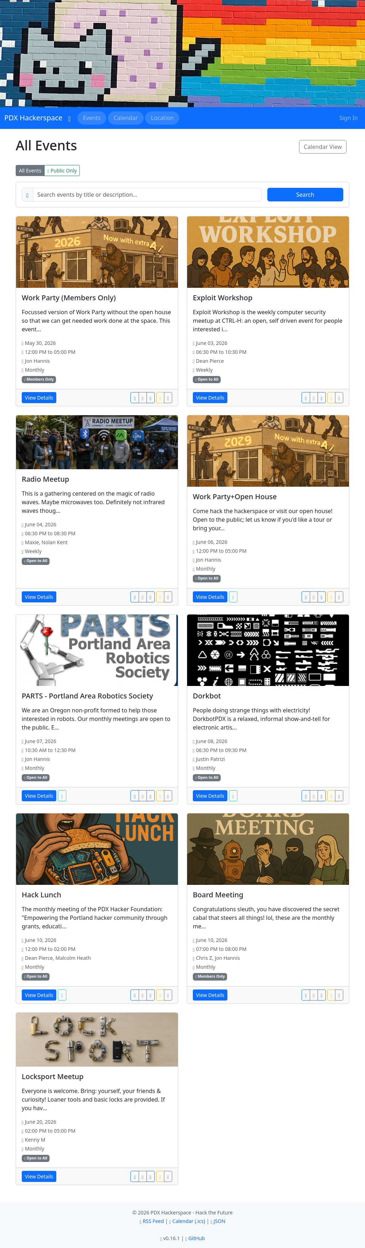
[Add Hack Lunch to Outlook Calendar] (150, 995)
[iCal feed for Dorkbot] (339, 795)
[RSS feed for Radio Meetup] (160, 596)
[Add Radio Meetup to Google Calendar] (134, 596)
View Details (39, 397)
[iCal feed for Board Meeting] (339, 995)
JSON (219, 1221)
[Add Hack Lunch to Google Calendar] (134, 995)
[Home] (69, 118)
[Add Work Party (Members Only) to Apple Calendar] (143, 397)
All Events (30, 170)
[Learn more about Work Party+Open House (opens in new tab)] (233, 596)
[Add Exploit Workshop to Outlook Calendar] (322, 397)
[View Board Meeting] (268, 849)
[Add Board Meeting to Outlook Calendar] (322, 995)
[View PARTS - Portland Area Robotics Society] (97, 650)
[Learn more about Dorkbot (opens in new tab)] (233, 795)
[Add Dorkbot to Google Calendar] (306, 795)
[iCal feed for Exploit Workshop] (339, 397)
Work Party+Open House (235, 496)
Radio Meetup (45, 479)
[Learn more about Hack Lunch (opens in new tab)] (62, 995)
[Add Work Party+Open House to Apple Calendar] (314, 596)
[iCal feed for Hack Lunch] (168, 995)
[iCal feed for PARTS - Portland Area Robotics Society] (168, 795)
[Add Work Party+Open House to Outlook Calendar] (322, 596)
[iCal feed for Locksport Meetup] (168, 1176)
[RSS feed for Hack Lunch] (160, 995)
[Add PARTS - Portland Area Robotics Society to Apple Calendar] (143, 795)
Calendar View (323, 147)
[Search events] (147, 194)
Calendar (126, 118)
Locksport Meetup (52, 1076)
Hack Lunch (41, 894)
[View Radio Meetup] (97, 442)
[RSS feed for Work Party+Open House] (331, 596)
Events (92, 118)
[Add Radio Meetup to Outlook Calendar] (150, 596)
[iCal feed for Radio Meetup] (168, 596)
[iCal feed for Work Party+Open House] (339, 596)
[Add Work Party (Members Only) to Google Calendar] (134, 397)
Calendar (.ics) (189, 1221)
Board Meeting (218, 894)
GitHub (196, 1238)
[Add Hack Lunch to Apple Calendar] (143, 995)
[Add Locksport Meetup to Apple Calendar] (143, 1176)
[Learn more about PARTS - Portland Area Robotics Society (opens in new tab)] (62, 795)
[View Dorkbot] (268, 650)
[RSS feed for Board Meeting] (331, 995)
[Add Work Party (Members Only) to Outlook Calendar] (150, 397)
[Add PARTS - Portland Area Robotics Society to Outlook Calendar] (150, 795)
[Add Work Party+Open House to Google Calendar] (306, 596)
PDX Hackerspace (33, 117)
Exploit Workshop (222, 297)
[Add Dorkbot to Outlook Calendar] (322, 795)
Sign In (348, 118)
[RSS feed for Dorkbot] (331, 795)
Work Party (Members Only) (69, 297)
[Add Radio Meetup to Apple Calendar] (143, 596)
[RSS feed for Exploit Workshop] (331, 397)
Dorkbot (207, 696)
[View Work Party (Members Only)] (97, 252)
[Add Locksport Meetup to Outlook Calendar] (150, 1176)
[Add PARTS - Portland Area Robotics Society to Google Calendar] (134, 795)
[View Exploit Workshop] (268, 252)
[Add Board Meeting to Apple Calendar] (314, 995)
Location (162, 118)
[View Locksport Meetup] (97, 1040)
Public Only (62, 170)
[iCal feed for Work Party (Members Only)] (168, 397)
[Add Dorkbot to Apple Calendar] (314, 795)
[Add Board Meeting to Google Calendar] (306, 995)
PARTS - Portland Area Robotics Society (87, 696)
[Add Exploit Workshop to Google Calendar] (306, 397)
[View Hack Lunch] (97, 849)
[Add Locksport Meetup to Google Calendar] (134, 1176)
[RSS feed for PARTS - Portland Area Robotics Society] (160, 795)
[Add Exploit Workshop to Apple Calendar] (314, 397)
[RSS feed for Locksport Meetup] (160, 1176)
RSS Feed (153, 1221)
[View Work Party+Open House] (268, 451)
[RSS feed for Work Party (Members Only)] (160, 397)
